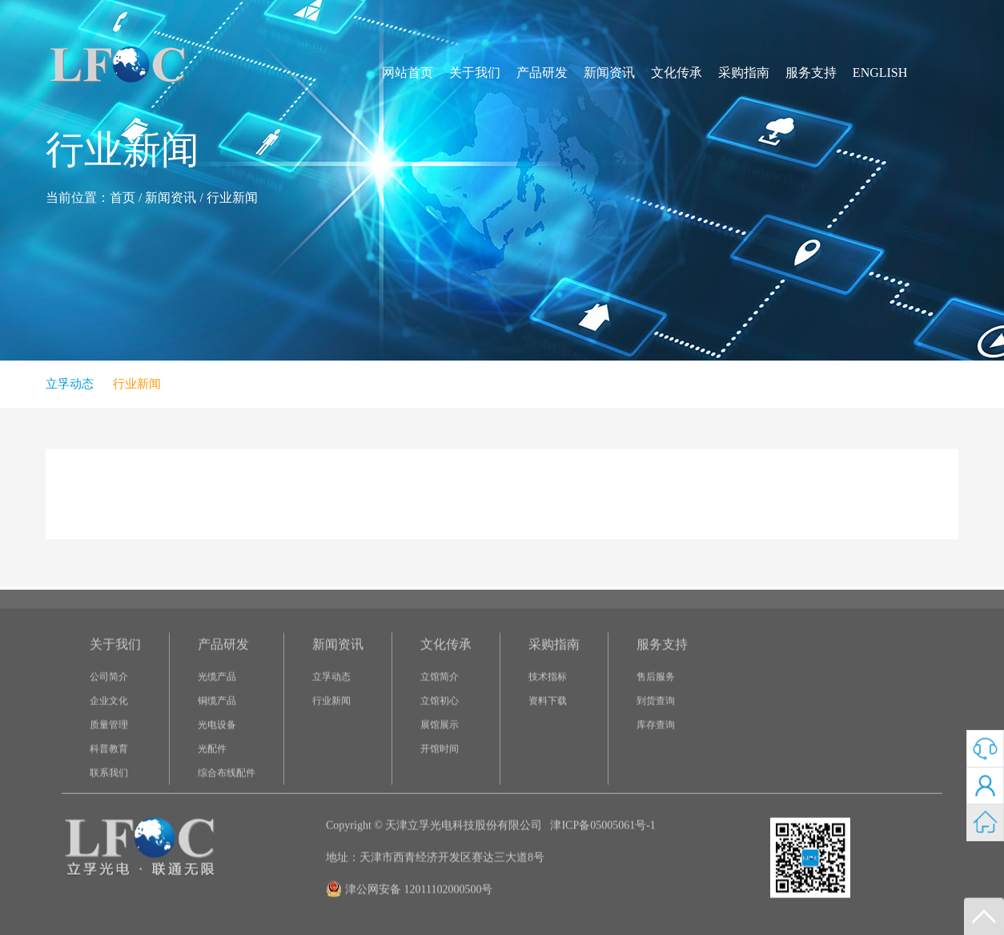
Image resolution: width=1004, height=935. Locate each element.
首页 (122, 197)
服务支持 (811, 72)
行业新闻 (232, 197)
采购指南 (743, 72)
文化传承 (676, 72)
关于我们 (474, 72)
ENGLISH (880, 72)
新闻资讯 (609, 72)
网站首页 (407, 72)
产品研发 (542, 72)
